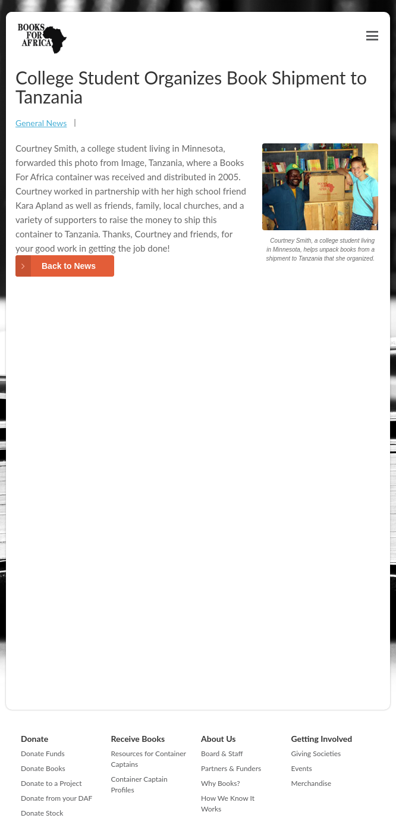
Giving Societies (316, 753)
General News (41, 123)
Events (301, 768)
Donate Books (43, 768)
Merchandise (311, 783)
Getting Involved (322, 739)
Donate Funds (43, 753)
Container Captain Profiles (139, 784)
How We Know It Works (227, 803)
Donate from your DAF (56, 798)
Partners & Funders (231, 768)
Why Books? (220, 783)
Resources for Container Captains (148, 759)
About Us (218, 739)
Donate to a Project (51, 783)
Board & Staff (222, 753)
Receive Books (138, 739)
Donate (34, 739)
